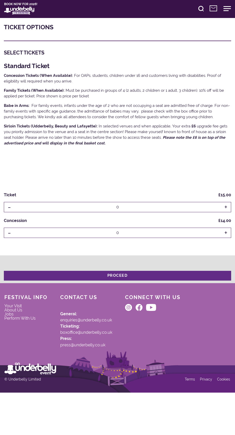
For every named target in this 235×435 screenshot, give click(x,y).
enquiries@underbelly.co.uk (93, 329)
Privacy (201, 419)
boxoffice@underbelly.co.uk (93, 345)
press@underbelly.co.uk (90, 360)
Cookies (220, 419)
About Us (17, 321)
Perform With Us (25, 333)
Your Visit (17, 315)
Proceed (117, 281)
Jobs (12, 327)
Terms (184, 419)
